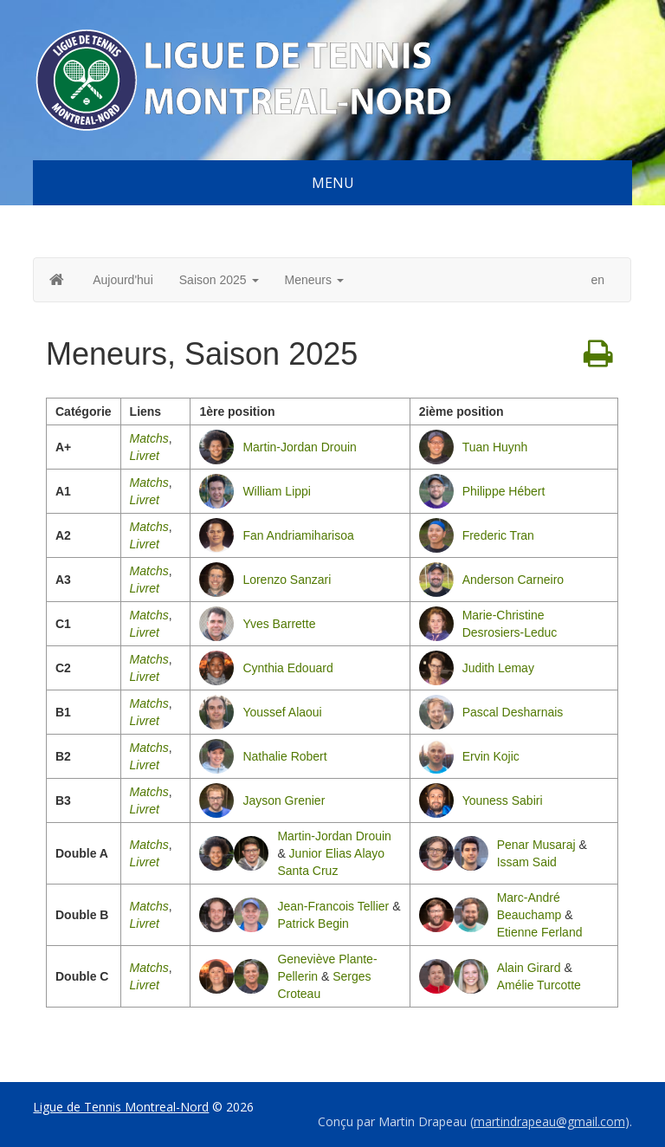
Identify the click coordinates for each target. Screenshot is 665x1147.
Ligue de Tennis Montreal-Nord (121, 1106)
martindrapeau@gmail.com (549, 1121)
